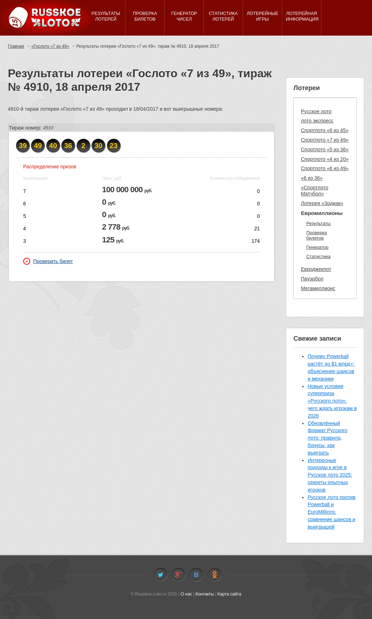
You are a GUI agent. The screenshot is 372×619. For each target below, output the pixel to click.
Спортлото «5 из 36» (324, 149)
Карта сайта (229, 594)
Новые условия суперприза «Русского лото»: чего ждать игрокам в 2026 (332, 401)
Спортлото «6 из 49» (324, 168)
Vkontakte (196, 575)
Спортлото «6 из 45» (324, 130)
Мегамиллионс (318, 288)
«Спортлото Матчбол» (314, 190)
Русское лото (316, 111)
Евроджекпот (316, 269)
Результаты (318, 223)
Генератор (317, 247)
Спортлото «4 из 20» (324, 159)
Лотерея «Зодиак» (322, 203)
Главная (16, 46)
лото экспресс (317, 121)
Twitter (160, 575)
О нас (186, 594)
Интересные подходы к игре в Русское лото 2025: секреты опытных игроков (330, 475)
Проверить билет (48, 261)
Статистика (318, 256)
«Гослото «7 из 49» (50, 46)
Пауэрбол (312, 279)
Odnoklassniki (214, 575)
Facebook (178, 575)
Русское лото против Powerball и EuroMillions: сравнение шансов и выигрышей (331, 512)
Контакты (205, 594)
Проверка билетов (316, 235)
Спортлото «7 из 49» (324, 140)
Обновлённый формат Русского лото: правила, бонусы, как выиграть (327, 438)
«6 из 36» (311, 178)
